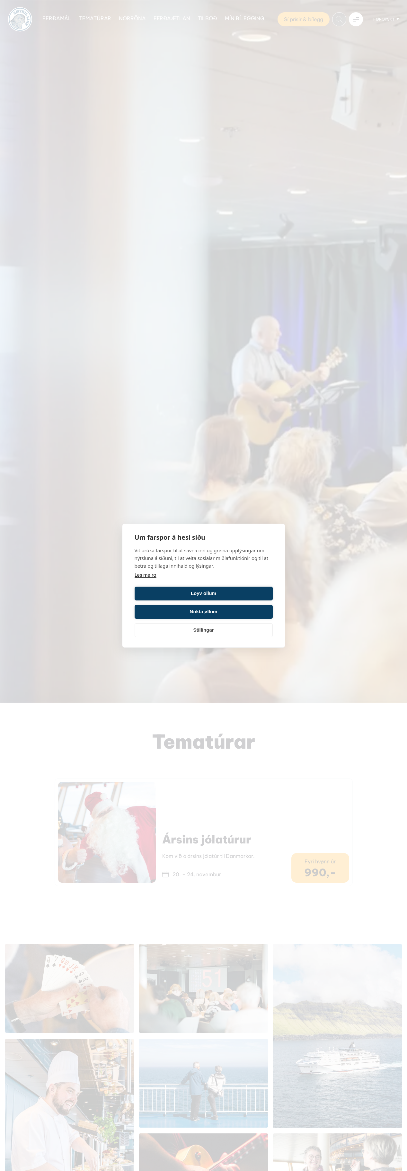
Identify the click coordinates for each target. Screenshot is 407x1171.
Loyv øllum (168, 602)
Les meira (145, 584)
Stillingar (203, 621)
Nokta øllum (239, 602)
